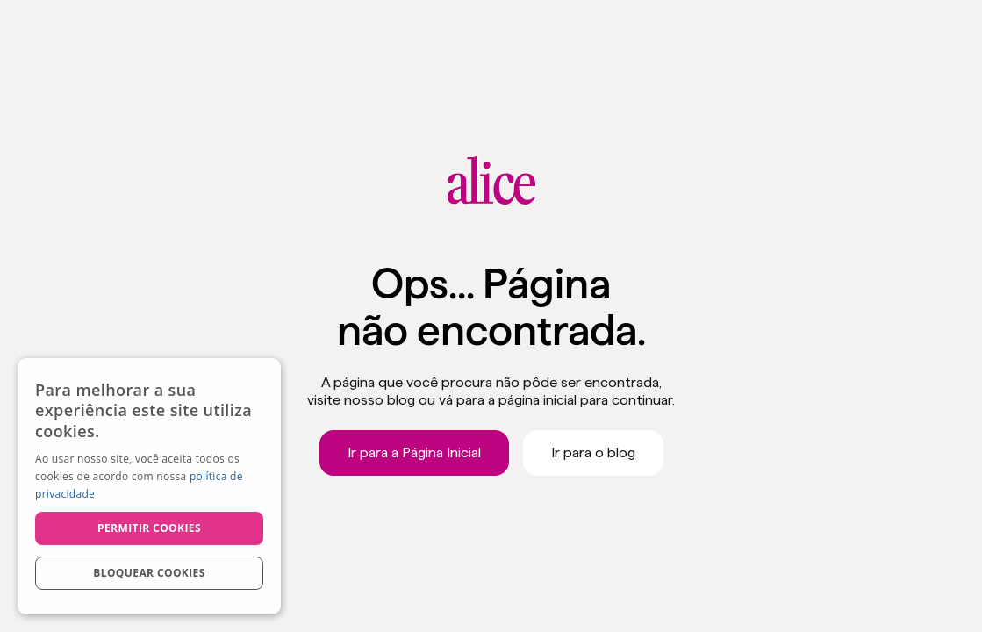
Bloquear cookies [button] (148, 572)
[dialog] (149, 486)
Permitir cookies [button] (149, 528)
